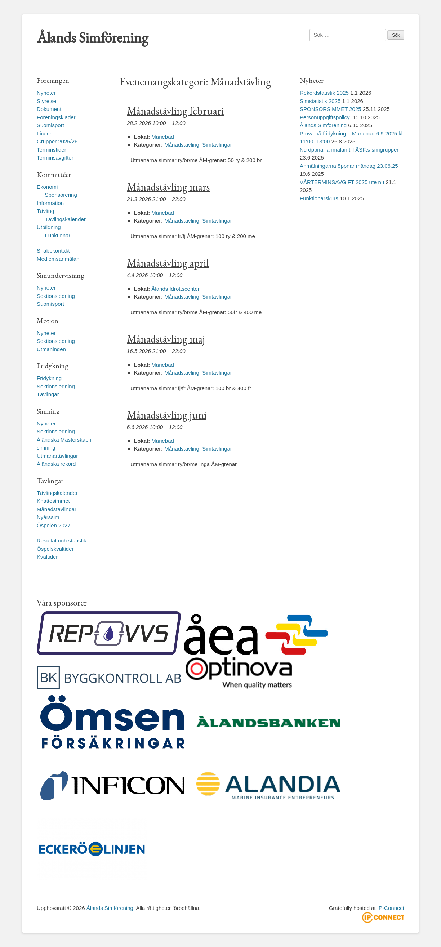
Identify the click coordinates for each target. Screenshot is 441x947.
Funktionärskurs (319, 198)
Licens (44, 133)
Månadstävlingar (56, 509)
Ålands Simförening (92, 37)
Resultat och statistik (61, 540)
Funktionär (58, 235)
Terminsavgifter (55, 158)
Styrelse (46, 101)
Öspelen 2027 (53, 525)
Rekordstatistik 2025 (324, 93)
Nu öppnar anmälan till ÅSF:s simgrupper (349, 150)
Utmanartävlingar (57, 456)
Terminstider (51, 150)
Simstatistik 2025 (320, 101)
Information (50, 203)
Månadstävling (181, 145)
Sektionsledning (56, 296)
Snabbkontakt (53, 250)
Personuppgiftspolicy (325, 117)
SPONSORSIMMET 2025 (330, 109)
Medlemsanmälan (58, 259)
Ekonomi (47, 187)
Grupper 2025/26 (57, 141)
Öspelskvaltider (55, 549)
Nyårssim (48, 517)
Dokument (49, 109)
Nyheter (46, 93)
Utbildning (49, 227)
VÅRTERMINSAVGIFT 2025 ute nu (342, 182)
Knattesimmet (53, 501)
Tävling (45, 211)
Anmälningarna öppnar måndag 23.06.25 (349, 166)
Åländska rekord (56, 464)
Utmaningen (51, 349)
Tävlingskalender (65, 219)
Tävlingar (48, 394)
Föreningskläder (56, 117)
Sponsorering (61, 195)
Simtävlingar (217, 145)
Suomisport (50, 125)
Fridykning (49, 378)
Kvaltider (47, 557)
